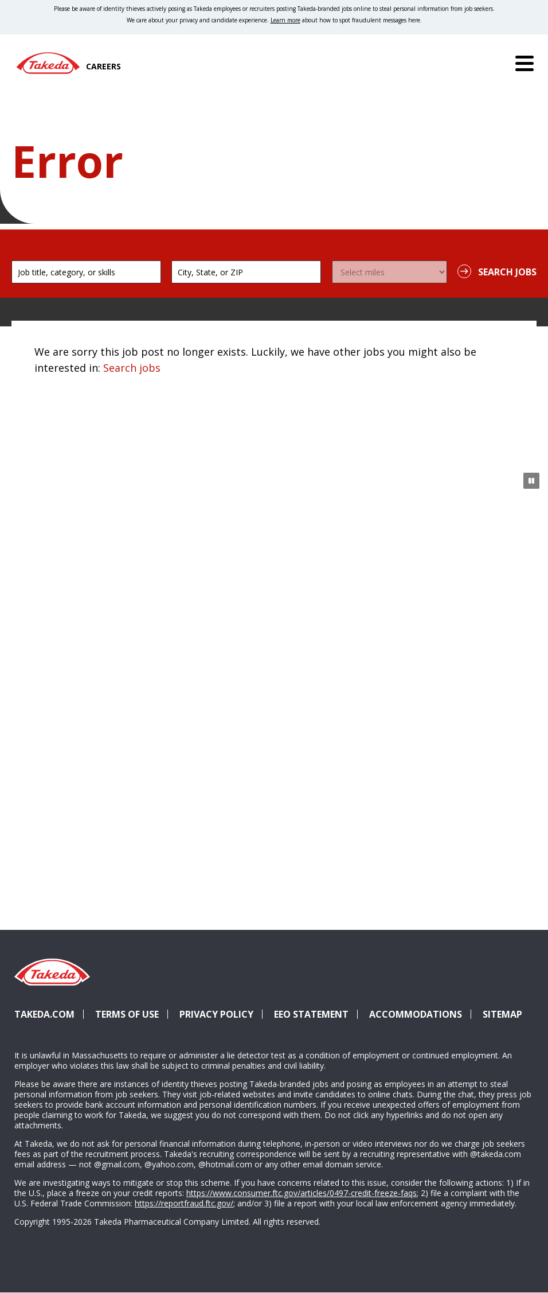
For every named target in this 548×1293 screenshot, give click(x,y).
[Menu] (524, 63)
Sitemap (502, 1014)
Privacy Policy (216, 1014)
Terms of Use (127, 1014)
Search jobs (132, 368)
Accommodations (420, 1014)
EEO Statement (311, 1014)
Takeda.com (44, 1014)
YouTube (518, 993)
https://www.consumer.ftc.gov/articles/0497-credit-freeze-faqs (301, 1192)
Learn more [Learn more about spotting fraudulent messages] (285, 20)
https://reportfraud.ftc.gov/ (184, 1203)
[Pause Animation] (531, 480)
